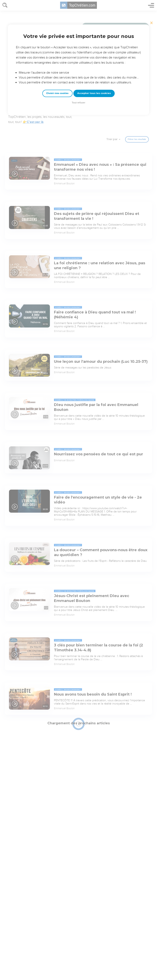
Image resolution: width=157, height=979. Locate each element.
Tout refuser (78, 102)
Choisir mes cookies (57, 93)
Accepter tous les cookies (94, 93)
